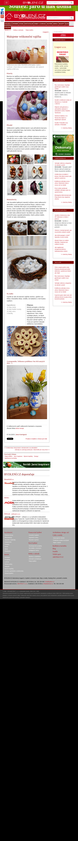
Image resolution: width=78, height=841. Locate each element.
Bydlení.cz (8, 30)
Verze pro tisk (42, 439)
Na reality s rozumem (35, 548)
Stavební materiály (10, 540)
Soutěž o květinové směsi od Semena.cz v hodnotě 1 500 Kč (63, 102)
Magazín (58, 262)
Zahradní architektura (35, 559)
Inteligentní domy (34, 550)
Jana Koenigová (21, 434)
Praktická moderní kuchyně (61, 540)
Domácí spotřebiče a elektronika (14, 571)
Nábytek (7, 566)
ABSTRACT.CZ (58, 557)
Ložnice (7, 562)
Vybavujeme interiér (58, 538)
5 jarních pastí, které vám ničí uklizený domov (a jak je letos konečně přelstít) (63, 297)
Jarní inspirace (18, 456)
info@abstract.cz (48, 583)
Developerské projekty (35, 546)
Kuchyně (7, 557)
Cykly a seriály (57, 535)
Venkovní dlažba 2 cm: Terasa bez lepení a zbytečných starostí (61, 117)
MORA (6, 498)
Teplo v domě (57, 542)
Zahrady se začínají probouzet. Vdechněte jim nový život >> (32, 449)
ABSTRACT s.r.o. (22, 583)
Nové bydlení (32, 543)
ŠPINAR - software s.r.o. (12, 514)
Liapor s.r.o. (60, 47)
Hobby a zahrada (18, 30)
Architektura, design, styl (61, 532)
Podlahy (7, 544)
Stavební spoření (34, 540)
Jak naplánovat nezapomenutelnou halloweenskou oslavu (61, 249)
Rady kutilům (8, 456)
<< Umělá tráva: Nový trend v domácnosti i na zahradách (20, 448)
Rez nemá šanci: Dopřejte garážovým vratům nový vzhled (62, 87)
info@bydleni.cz (49, 581)
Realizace (7, 551)
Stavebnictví (8, 532)
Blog (54, 548)
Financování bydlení (35, 532)
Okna (6, 549)
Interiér (6, 554)
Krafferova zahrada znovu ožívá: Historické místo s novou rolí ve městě (62, 183)
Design (36, 456)
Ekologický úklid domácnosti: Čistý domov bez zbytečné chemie (63, 197)
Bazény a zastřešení (35, 556)
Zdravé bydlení (9, 573)
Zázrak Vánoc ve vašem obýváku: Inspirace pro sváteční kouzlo (62, 242)
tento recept (20, 428)
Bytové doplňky (28, 456)
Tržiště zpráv (57, 554)
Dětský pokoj (8, 564)
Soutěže (55, 551)
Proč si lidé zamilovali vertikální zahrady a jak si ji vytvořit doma (62, 190)
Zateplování (8, 542)
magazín (46, 32)
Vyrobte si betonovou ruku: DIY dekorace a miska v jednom (62, 217)
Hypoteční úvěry (33, 537)
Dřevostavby (8, 537)
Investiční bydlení (34, 535)
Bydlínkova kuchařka (11, 458)
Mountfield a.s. (9, 479)
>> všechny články (66, 128)
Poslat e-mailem (31, 439)
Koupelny (7, 559)
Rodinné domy (9, 535)
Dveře (6, 546)
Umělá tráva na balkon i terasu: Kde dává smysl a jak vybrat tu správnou (63, 176)
